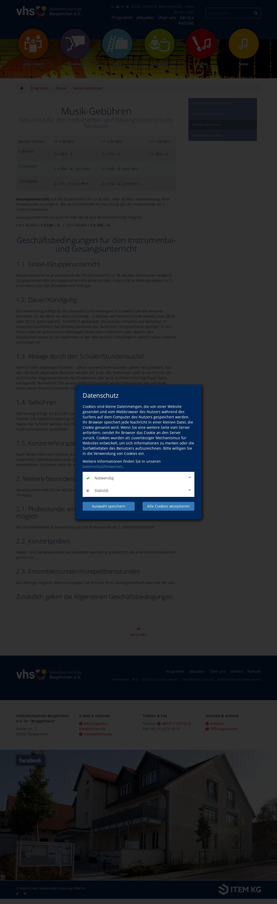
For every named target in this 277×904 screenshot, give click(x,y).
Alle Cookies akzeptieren (168, 506)
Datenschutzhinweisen (102, 466)
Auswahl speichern (108, 506)
